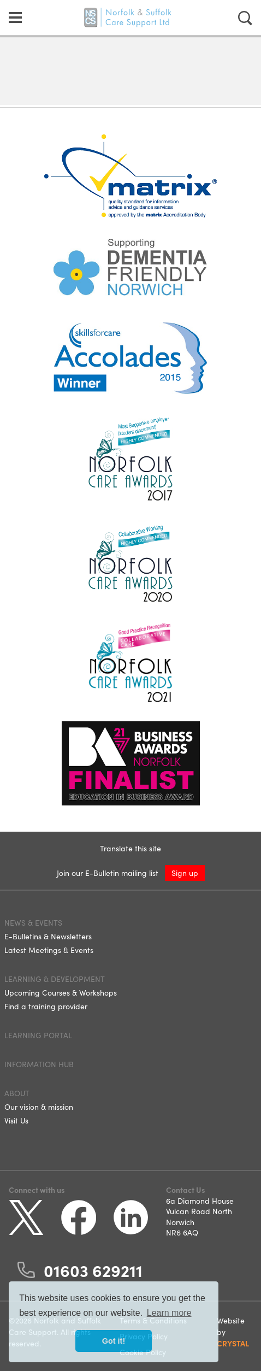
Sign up (184, 872)
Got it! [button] (113, 1341)
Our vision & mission (38, 1106)
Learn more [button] (169, 1312)
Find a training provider (45, 1006)
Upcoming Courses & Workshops (60, 992)
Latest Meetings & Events (48, 949)
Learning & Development (54, 978)
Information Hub (39, 1063)
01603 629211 (93, 1269)
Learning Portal (38, 1034)
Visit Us (16, 1120)
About (16, 1092)
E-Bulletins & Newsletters (48, 936)
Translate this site (130, 848)
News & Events (33, 922)
